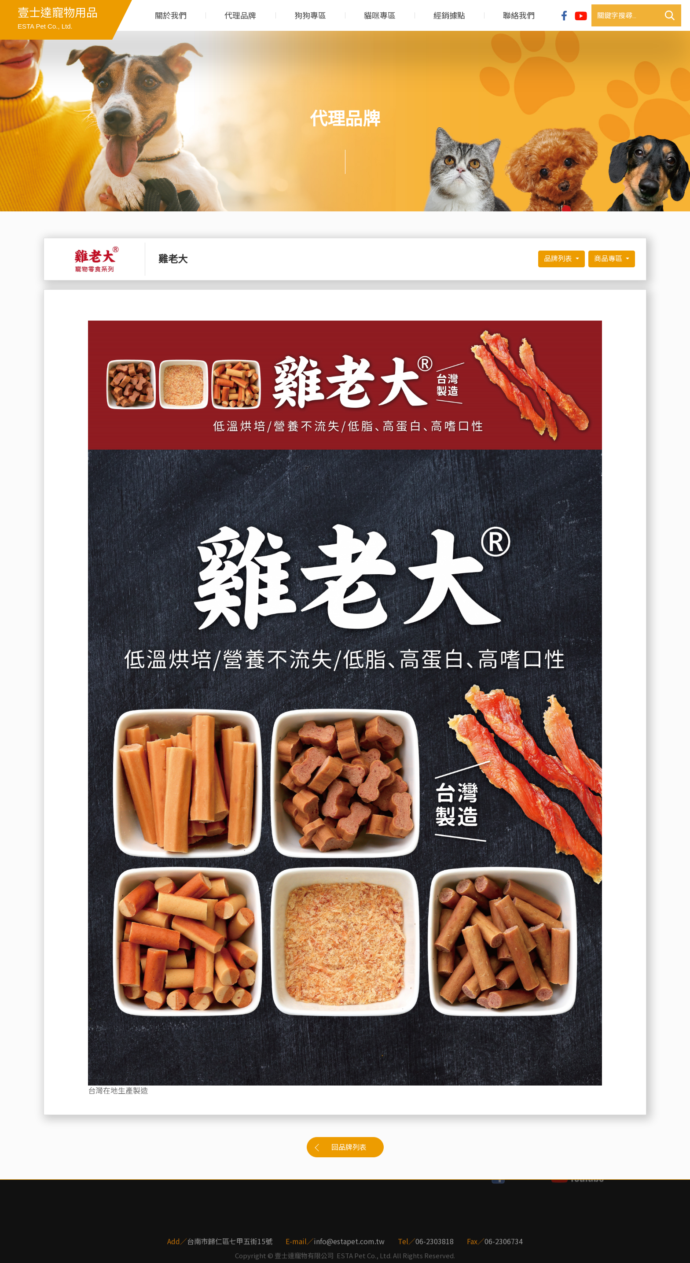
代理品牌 (240, 15)
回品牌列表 (349, 1147)
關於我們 (171, 15)
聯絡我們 (519, 15)
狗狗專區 (310, 15)
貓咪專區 (380, 15)
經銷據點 (449, 15)
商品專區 (609, 259)
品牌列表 (559, 259)
